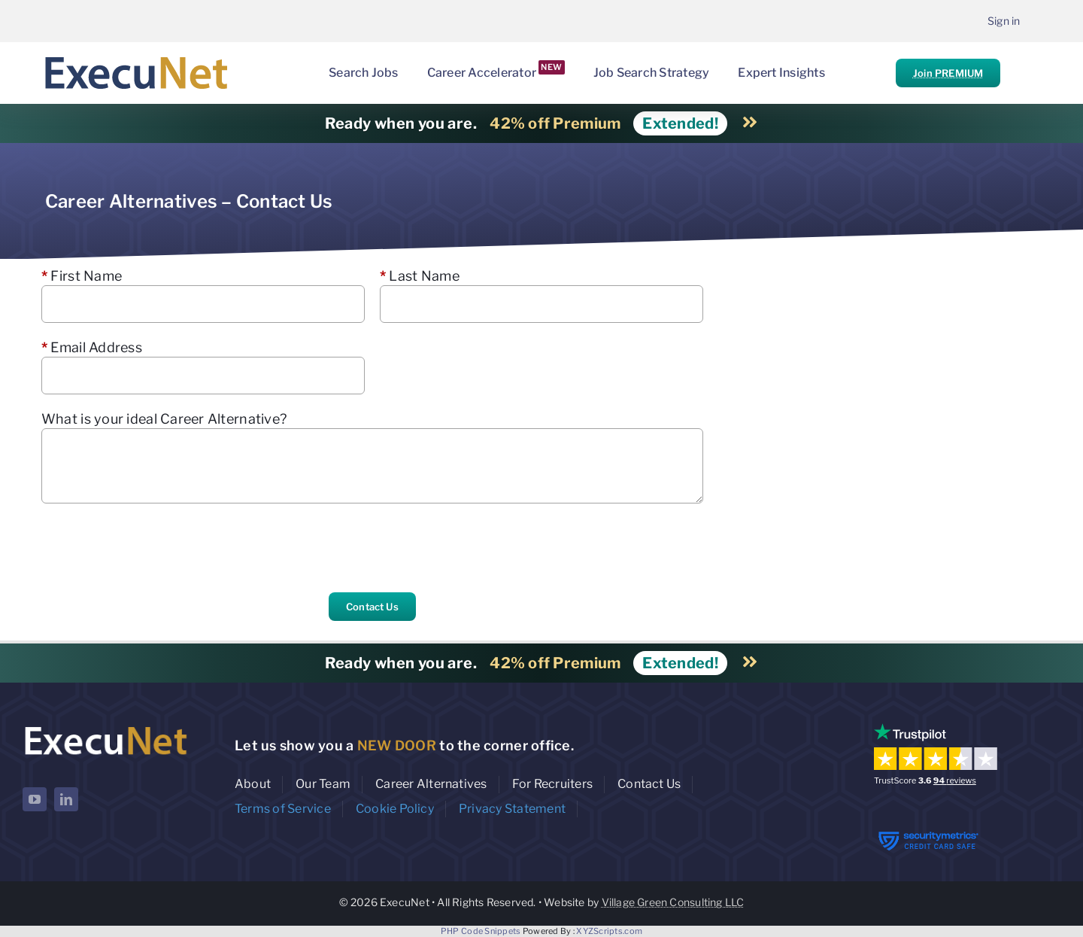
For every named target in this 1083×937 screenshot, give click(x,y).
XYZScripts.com (609, 931)
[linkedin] (66, 799)
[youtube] (35, 799)
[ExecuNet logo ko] (105, 727)
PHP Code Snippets (481, 931)
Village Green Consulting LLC (673, 902)
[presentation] (155, 548)
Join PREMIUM (948, 73)
